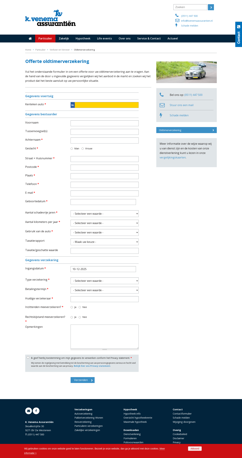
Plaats (30, 175)
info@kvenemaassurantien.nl (197, 20)
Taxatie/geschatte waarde (41, 250)
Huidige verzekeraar (39, 298)
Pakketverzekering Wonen (88, 417)
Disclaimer (178, 438)
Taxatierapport (35, 241)
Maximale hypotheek (135, 421)
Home (28, 49)
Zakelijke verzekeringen (87, 430)
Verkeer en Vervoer (60, 49)
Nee (84, 307)
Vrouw (88, 148)
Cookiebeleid (180, 434)
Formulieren (130, 438)
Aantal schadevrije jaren (41, 212)
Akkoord (195, 448)
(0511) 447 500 (189, 15)
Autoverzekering (83, 413)
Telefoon (32, 184)
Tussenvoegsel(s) (36, 131)
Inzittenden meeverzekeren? (44, 307)
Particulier (40, 49)
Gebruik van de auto (39, 231)
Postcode (32, 167)
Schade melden (189, 25)
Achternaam (34, 139)
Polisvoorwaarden (133, 442)
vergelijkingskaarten (173, 157)
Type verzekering (37, 279)
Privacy (176, 442)
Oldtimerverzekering (170, 130)
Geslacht (31, 148)
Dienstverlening (132, 434)
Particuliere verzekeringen (88, 425)
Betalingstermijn (36, 289)
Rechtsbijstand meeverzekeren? (45, 319)
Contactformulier (182, 413)
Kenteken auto (35, 104)
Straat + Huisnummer (40, 158)
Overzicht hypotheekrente (138, 417)
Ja (75, 307)
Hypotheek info (132, 413)
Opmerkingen (34, 327)
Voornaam (31, 122)
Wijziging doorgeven (184, 421)
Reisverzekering (83, 421)
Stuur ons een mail (181, 105)
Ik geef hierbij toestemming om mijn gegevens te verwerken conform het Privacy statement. (81, 357)
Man (76, 148)
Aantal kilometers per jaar (42, 222)
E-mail (30, 193)
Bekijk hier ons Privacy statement (92, 366)
